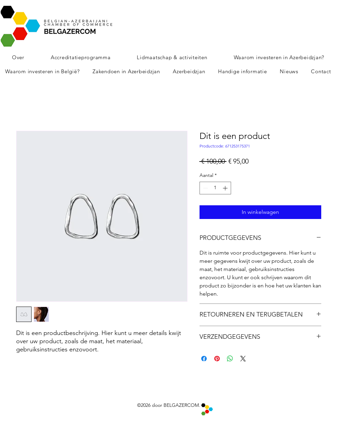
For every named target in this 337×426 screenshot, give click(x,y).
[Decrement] (205, 188)
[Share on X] (243, 358)
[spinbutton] (215, 188)
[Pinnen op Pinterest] (217, 358)
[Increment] (225, 188)
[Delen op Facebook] (204, 358)
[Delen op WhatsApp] (230, 358)
